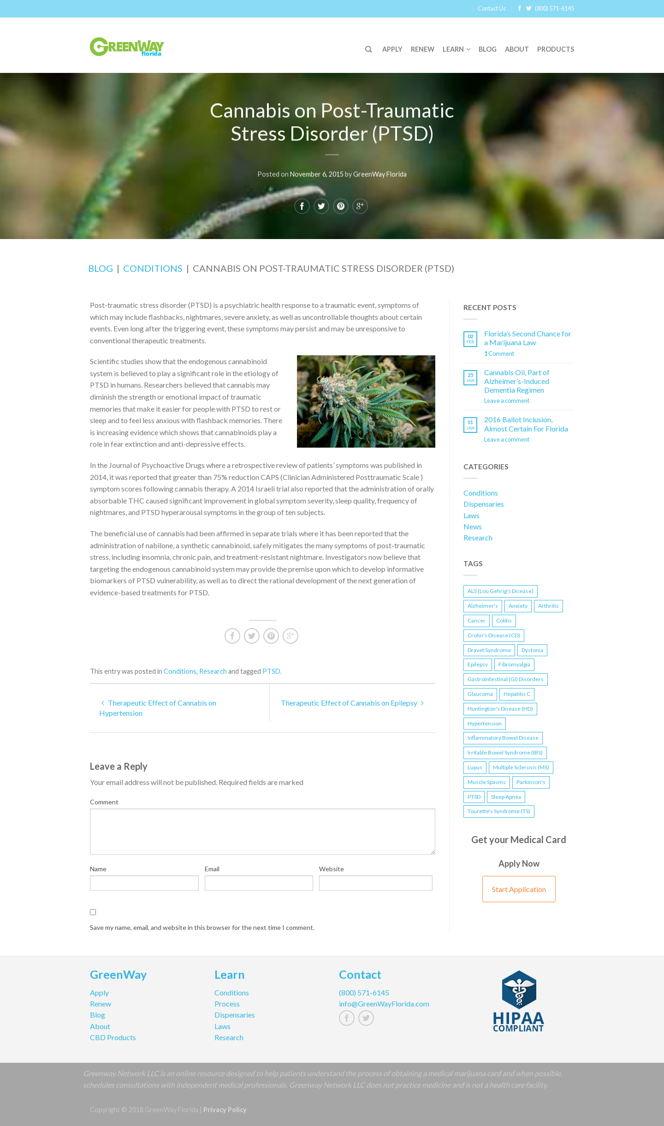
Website (331, 869)
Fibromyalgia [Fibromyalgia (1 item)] (514, 664)
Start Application (519, 889)
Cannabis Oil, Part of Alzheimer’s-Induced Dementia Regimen (517, 381)
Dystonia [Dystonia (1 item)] (532, 650)
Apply (392, 49)
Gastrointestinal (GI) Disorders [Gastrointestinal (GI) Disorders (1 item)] (506, 679)
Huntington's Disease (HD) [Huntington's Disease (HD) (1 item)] (500, 708)
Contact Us (492, 8)
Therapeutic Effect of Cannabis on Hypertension (157, 707)
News (472, 526)
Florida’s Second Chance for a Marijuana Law (527, 338)
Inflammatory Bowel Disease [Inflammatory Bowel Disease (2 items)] (503, 737)
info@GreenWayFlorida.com (384, 1003)
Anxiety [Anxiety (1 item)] (518, 605)
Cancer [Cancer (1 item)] (477, 620)
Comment (104, 802)
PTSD (271, 671)
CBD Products (113, 1037)
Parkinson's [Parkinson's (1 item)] (530, 782)
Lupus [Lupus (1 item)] (475, 767)
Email (212, 869)
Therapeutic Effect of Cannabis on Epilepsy (352, 702)
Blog (488, 49)
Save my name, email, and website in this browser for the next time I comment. (202, 927)
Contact (360, 975)
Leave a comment (506, 400)
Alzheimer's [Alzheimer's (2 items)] (483, 605)
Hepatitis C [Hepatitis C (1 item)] (517, 693)
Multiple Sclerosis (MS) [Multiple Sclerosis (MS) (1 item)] (521, 767)
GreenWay (118, 975)
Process (227, 1003)
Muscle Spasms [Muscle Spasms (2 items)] (487, 782)
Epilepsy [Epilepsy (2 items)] (478, 664)
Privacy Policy (225, 1110)
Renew (422, 49)
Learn (453, 49)
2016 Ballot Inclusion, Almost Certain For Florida (526, 423)
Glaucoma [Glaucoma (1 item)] (480, 693)
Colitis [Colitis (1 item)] (504, 620)
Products (555, 49)
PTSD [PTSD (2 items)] (474, 796)
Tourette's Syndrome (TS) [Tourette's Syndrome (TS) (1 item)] (499, 811)
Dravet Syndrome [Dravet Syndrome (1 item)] (489, 650)
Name (98, 869)
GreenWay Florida (380, 173)
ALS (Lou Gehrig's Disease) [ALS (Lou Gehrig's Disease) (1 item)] (501, 590)
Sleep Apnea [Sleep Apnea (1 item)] (506, 796)
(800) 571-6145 (554, 8)
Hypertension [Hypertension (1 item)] (485, 723)
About (517, 49)
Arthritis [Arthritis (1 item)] (548, 605)
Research (213, 671)
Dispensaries (483, 503)
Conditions (153, 268)
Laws (471, 515)
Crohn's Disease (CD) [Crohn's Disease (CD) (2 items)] (494, 635)
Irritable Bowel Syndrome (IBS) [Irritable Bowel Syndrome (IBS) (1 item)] (505, 752)
